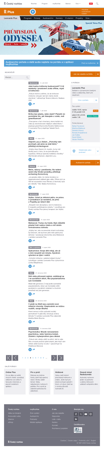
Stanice (60, 3)
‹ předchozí (15, 358)
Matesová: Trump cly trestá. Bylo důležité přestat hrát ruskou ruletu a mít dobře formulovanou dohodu (46, 225)
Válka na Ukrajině (14, 423)
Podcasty (33, 429)
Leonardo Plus (78, 103)
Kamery (84, 13)
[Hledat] (97, 3)
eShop (10, 433)
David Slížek (76, 152)
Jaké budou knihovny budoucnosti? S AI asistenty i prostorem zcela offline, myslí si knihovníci (46, 88)
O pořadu (75, 83)
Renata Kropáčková (79, 147)
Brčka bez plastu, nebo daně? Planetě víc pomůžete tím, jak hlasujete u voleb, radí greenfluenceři (46, 116)
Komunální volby (14, 426)
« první (9, 358)
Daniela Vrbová (77, 145)
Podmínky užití (84, 451)
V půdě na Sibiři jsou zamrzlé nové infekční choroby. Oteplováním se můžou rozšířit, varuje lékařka (46, 306)
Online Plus (11, 382)
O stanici (69, 18)
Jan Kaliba (76, 150)
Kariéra (54, 433)
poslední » (60, 358)
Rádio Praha (93, 131)
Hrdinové (59, 382)
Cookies (63, 451)
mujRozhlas (51, 3)
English (93, 451)
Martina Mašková (78, 143)
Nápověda (56, 426)
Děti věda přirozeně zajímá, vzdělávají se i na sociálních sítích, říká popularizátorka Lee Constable (46, 278)
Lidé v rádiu (56, 429)
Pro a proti (35, 382)
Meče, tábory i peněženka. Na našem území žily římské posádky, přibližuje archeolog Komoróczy (44, 172)
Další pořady (11, 366)
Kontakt (55, 436)
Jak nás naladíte (58, 423)
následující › (54, 358)
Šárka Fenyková (78, 141)
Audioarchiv (86, 11)
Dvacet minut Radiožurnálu (86, 383)
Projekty (79, 18)
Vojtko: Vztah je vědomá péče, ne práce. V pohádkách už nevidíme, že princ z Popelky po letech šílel (46, 199)
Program (41, 3)
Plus (96, 125)
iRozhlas (33, 3)
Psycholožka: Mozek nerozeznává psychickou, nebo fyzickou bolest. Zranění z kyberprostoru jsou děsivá (44, 334)
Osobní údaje (72, 451)
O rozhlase (70, 3)
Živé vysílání (34, 423)
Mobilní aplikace (36, 433)
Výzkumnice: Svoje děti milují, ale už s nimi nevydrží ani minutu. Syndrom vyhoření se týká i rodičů (44, 253)
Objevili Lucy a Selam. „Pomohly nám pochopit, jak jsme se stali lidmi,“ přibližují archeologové (44, 144)
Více (88, 18)
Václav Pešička (77, 154)
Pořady (37, 18)
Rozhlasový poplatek (60, 439)
